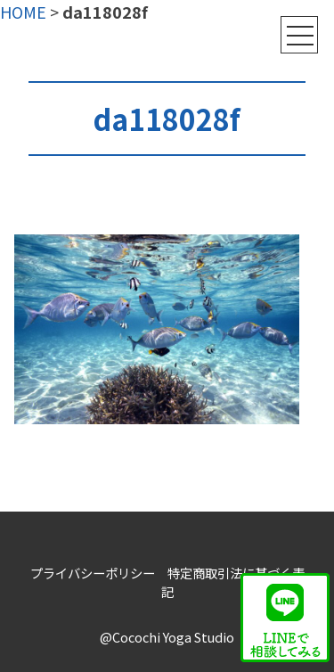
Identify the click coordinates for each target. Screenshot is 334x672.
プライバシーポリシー (92, 572)
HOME (23, 11)
